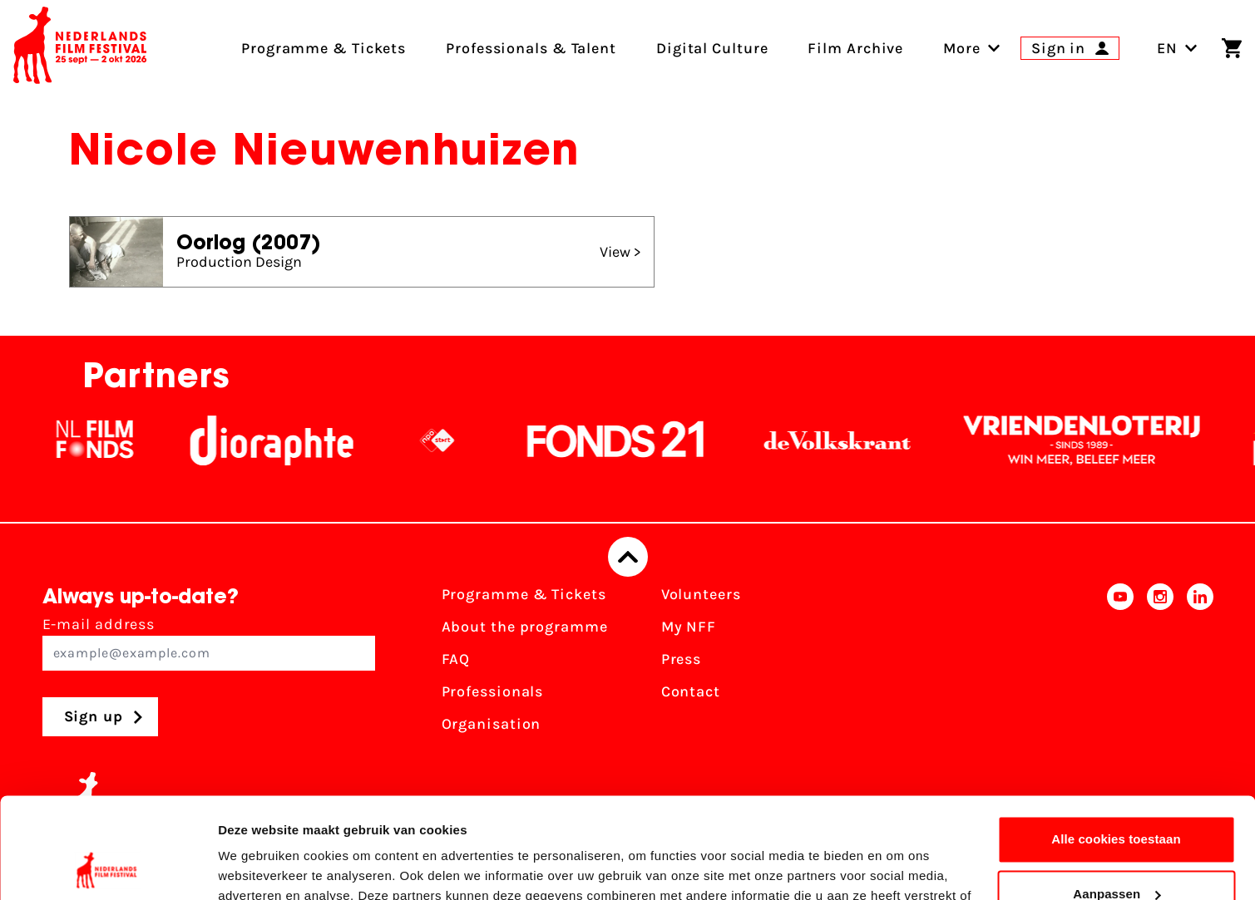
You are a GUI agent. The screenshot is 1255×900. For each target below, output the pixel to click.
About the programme (525, 626)
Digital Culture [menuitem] (712, 48)
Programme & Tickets (524, 594)
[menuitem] (962, 48)
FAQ (456, 659)
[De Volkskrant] (858, 440)
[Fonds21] (637, 440)
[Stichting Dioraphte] (292, 440)
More (962, 48)
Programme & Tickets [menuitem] (323, 48)
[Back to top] (628, 557)
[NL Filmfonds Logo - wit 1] (115, 440)
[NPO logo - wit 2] (458, 440)
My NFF (688, 626)
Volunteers (701, 594)
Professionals (493, 691)
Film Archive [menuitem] (855, 48)
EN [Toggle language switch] (1177, 48)
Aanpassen (1116, 799)
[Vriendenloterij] (1103, 440)
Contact (690, 691)
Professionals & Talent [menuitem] (531, 48)
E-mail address (208, 643)
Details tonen (257, 867)
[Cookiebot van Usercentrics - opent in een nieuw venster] (107, 867)
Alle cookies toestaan (1116, 745)
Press (681, 659)
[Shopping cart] (1232, 48)
